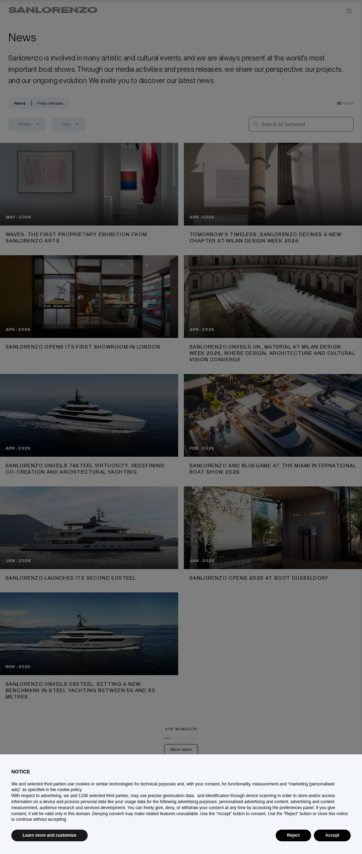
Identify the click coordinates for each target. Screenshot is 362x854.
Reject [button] (293, 835)
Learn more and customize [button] (49, 835)
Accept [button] (332, 835)
